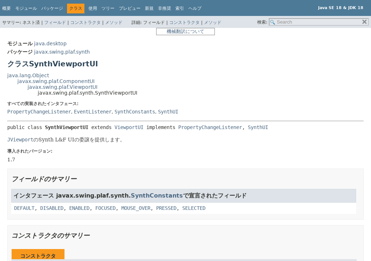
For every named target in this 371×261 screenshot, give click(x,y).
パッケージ (52, 8)
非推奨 (164, 8)
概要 (6, 8)
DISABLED (51, 208)
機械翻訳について (185, 31)
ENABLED (79, 208)
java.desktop (50, 43)
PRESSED (166, 208)
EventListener (93, 112)
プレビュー (130, 8)
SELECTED (193, 208)
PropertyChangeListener (39, 112)
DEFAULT (24, 208)
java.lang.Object (28, 75)
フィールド (55, 22)
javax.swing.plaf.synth (62, 52)
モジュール (26, 8)
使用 (92, 8)
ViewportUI (128, 127)
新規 (149, 8)
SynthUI (168, 112)
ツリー (107, 8)
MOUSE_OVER (135, 208)
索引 (179, 8)
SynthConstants (134, 112)
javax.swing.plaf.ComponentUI (56, 81)
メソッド (113, 22)
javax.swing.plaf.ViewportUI (62, 87)
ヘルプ (194, 8)
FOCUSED (105, 208)
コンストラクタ (85, 22)
